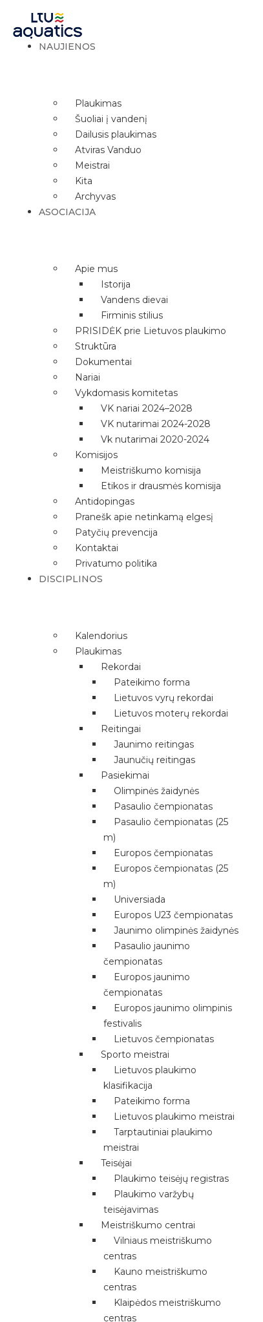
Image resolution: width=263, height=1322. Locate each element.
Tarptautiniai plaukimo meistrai (158, 1139)
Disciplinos (71, 579)
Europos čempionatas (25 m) (165, 876)
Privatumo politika (116, 563)
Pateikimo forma (152, 682)
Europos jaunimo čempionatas (146, 984)
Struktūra (95, 346)
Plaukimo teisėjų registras (171, 1178)
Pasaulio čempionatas (163, 806)
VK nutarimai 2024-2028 (156, 424)
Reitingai (121, 729)
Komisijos (96, 455)
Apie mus (96, 269)
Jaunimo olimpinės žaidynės (176, 930)
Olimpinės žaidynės (156, 791)
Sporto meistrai (135, 1054)
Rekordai (121, 667)
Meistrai (92, 165)
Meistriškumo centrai (148, 1225)
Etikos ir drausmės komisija (161, 486)
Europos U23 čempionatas (173, 915)
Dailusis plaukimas (115, 134)
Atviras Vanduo (108, 150)
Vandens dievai (134, 300)
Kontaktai (96, 548)
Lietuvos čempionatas (164, 1039)
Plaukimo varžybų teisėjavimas (148, 1201)
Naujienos (67, 46)
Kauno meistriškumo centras (155, 1279)
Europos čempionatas (163, 853)
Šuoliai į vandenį (111, 119)
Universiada (139, 899)
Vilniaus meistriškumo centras (157, 1248)
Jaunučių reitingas (154, 760)
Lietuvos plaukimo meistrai (174, 1116)
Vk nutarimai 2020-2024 (155, 439)
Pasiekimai (125, 775)
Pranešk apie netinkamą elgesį (144, 517)
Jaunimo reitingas (154, 744)
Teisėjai (116, 1163)
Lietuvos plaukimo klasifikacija (149, 1077)
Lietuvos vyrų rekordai (163, 698)
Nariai (87, 377)
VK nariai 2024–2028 (147, 408)
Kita (83, 181)
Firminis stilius (132, 315)
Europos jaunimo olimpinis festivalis (167, 1015)
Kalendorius (101, 636)
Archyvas (95, 196)
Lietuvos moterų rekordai (171, 713)
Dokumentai (103, 362)
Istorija (116, 284)
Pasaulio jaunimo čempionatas (146, 953)
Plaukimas (98, 103)
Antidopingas (104, 501)
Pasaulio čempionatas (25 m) (165, 829)
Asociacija (67, 212)
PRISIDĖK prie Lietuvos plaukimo (150, 331)
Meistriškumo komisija (151, 470)
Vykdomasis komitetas (126, 393)
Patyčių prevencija (116, 532)
